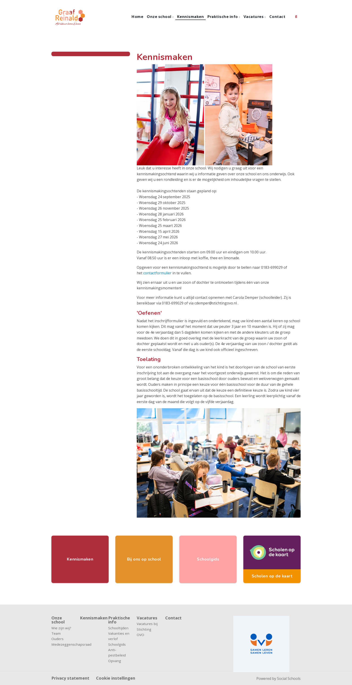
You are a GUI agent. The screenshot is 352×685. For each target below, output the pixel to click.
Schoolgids (117, 644)
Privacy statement (70, 678)
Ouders (57, 638)
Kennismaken (190, 16)
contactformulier (157, 272)
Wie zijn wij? (61, 628)
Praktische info (223, 16)
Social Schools (289, 678)
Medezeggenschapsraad (62, 644)
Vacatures (254, 16)
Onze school (159, 16)
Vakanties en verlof (118, 636)
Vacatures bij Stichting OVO (147, 629)
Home (137, 16)
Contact (277, 16)
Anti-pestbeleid (117, 652)
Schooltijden (118, 628)
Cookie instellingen (115, 678)
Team (56, 633)
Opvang (114, 660)
